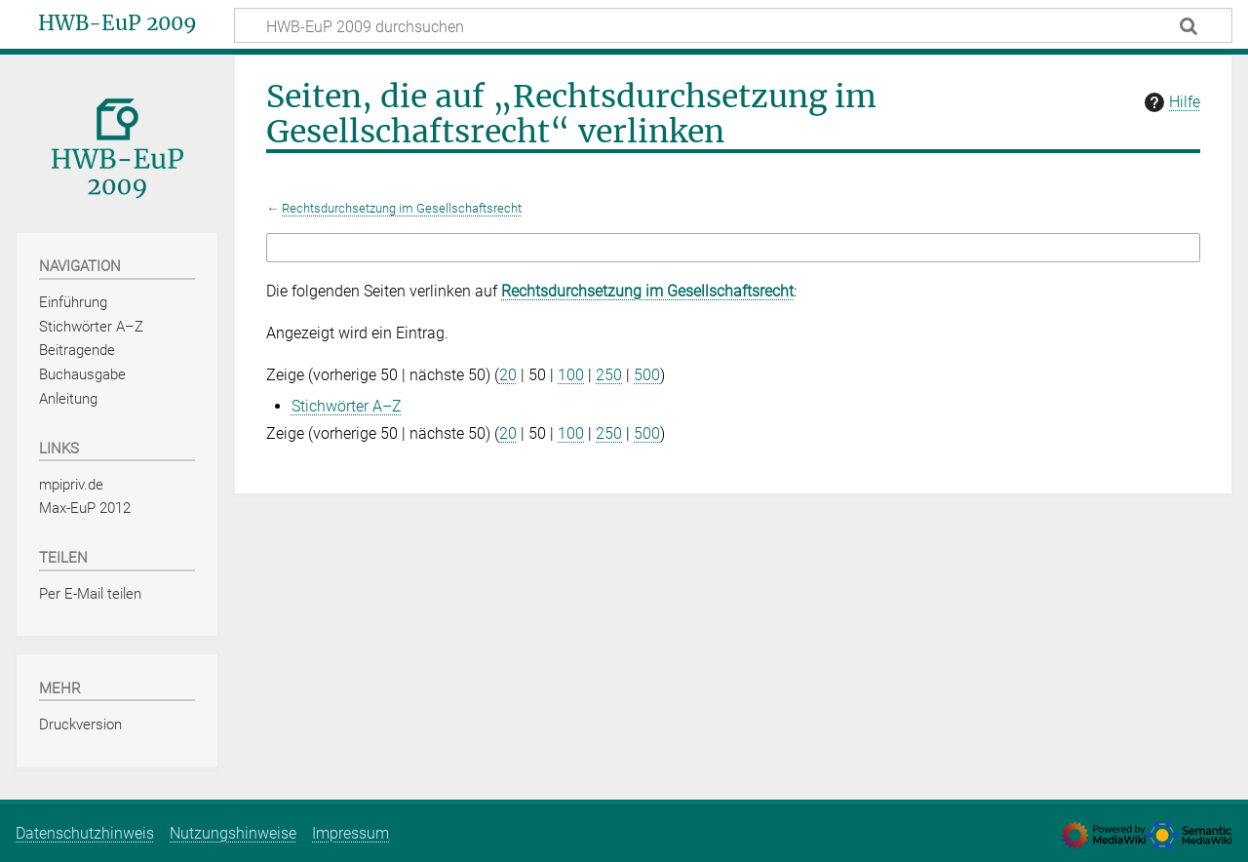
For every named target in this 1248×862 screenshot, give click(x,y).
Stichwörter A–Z (347, 406)
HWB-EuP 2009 (117, 23)
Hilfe (1170, 102)
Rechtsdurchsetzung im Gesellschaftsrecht (402, 208)
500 (647, 375)
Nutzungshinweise (233, 833)
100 (571, 375)
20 (508, 375)
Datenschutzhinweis (85, 833)
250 (609, 375)
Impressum (350, 833)
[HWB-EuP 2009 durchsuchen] (733, 25)
